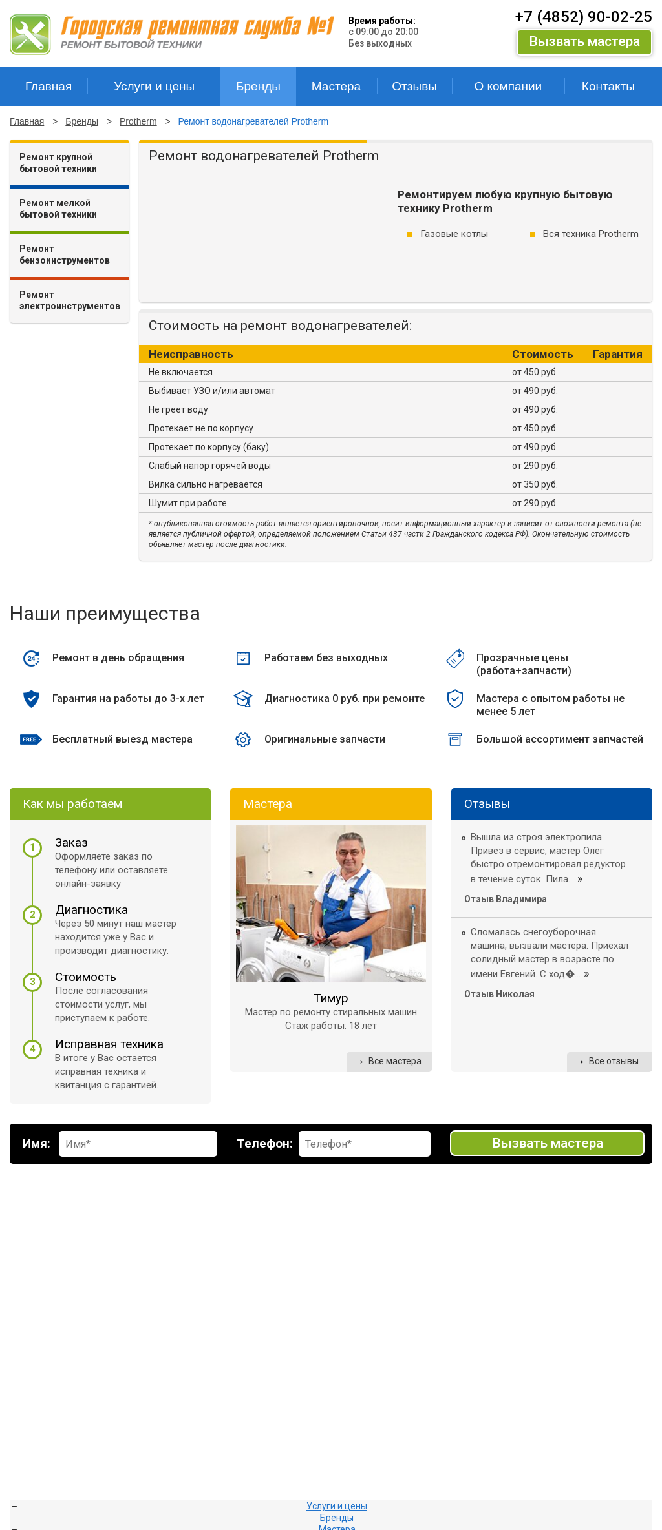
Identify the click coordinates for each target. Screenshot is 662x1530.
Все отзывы (614, 1061)
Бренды (81, 121)
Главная (27, 121)
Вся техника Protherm (591, 234)
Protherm (138, 121)
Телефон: (265, 1143)
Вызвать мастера (584, 41)
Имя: (36, 1143)
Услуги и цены (336, 1506)
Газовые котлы (454, 234)
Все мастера (395, 1061)
